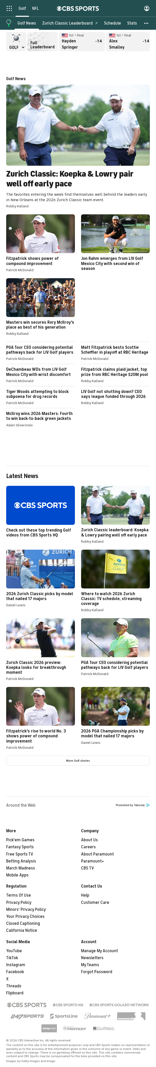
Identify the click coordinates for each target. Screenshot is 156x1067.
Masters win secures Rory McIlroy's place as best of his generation (40, 307)
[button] (146, 23)
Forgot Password (96, 971)
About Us (89, 840)
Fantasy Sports (20, 847)
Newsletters (92, 957)
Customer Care (95, 902)
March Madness (20, 868)
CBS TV (87, 868)
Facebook (15, 971)
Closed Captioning (23, 923)
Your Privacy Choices (25, 916)
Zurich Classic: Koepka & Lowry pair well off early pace (78, 142)
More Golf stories (78, 760)
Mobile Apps (17, 875)
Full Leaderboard (42, 41)
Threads (13, 986)
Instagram (15, 964)
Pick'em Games (20, 840)
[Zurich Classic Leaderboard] (70, 23)
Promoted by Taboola (133, 805)
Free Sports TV (19, 854)
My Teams (90, 964)
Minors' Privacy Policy (26, 909)
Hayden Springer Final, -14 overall (82, 41)
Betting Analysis (21, 861)
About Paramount (97, 854)
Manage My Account (99, 951)
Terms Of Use (18, 895)
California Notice (21, 930)
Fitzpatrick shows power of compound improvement (40, 243)
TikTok (12, 957)
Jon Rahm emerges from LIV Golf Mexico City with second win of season (115, 242)
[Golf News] (26, 23)
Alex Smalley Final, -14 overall (129, 41)
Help (85, 895)
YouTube (14, 951)
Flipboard (14, 993)
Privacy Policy (18, 902)
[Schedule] (112, 23)
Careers (88, 847)
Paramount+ (92, 861)
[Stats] (132, 23)
